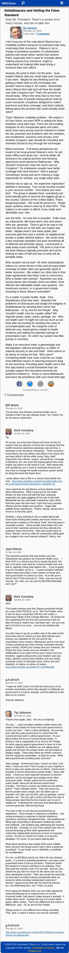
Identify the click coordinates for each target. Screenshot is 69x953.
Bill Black (12, 405)
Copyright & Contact (43, 948)
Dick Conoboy (23, 430)
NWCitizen (9, 3)
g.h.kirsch (12, 679)
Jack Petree (14, 549)
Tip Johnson (30, 28)
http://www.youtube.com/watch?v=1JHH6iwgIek (30, 667)
